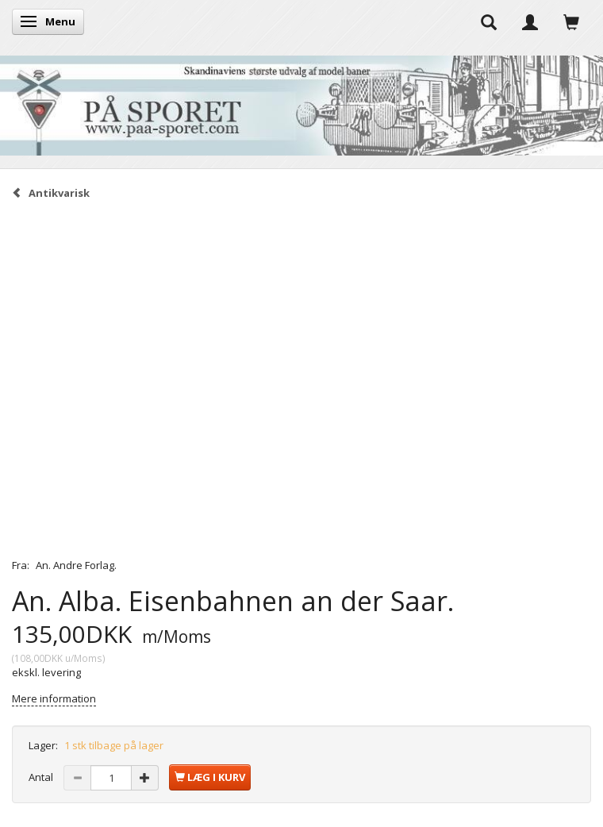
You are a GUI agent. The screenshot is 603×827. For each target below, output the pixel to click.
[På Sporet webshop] (301, 102)
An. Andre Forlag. (76, 565)
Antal (42, 777)
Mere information (54, 698)
